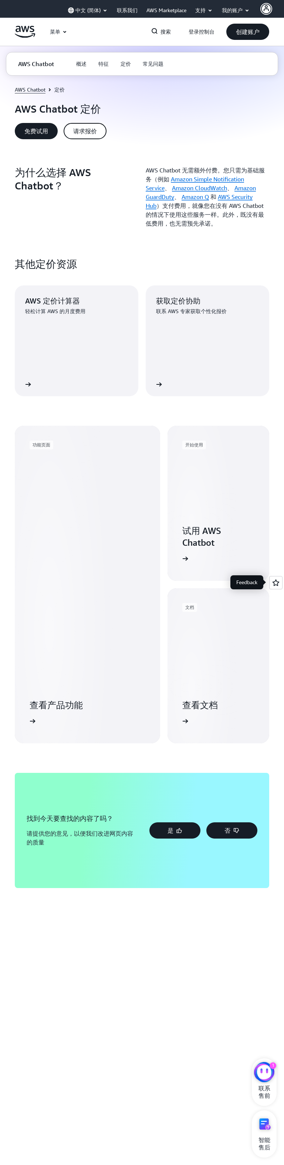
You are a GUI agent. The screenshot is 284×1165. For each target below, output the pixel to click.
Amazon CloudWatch (199, 188)
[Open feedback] (276, 582)
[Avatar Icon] (266, 9)
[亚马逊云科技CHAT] (264, 1073)
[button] (247, 32)
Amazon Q (195, 197)
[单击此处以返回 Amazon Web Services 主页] (25, 36)
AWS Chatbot (30, 89)
